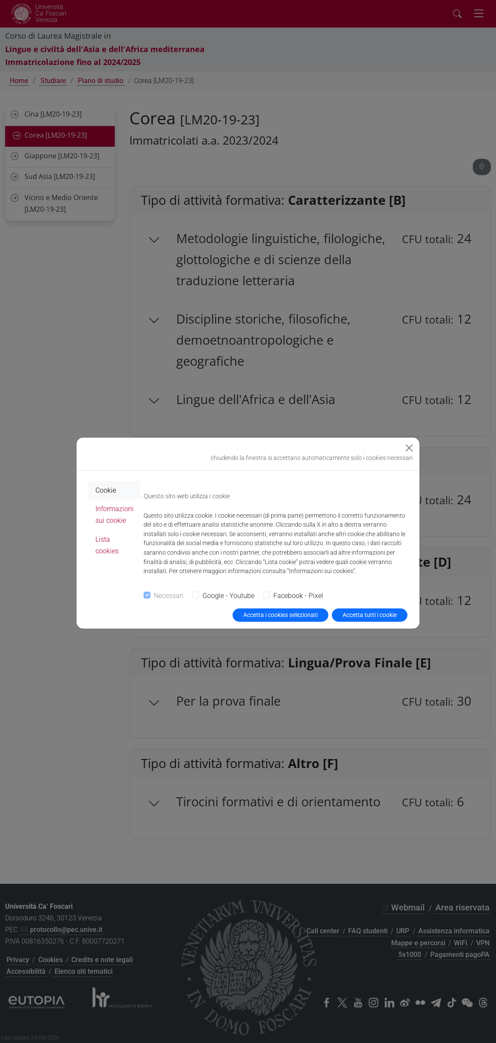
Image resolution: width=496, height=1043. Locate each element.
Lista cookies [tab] (107, 545)
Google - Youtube (228, 596)
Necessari (169, 596)
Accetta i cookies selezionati (280, 614)
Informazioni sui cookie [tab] (114, 515)
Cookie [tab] (105, 490)
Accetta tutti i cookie (370, 614)
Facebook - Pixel (298, 596)
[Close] (409, 448)
